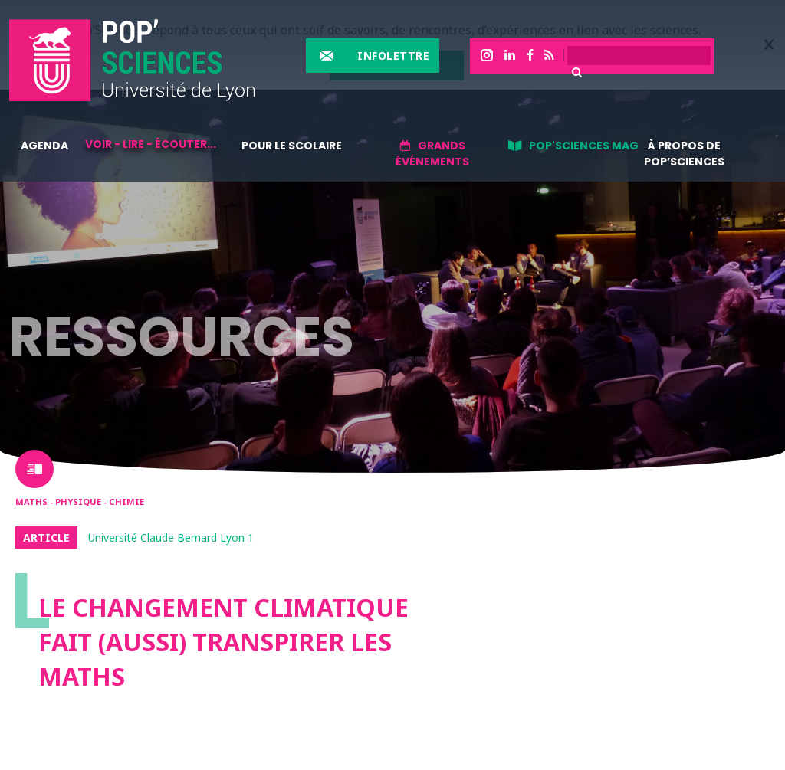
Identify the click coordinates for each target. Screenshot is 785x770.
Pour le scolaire (291, 145)
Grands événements (432, 153)
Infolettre (393, 55)
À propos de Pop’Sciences (684, 153)
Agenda (44, 145)
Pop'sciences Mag (584, 145)
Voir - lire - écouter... (150, 144)
